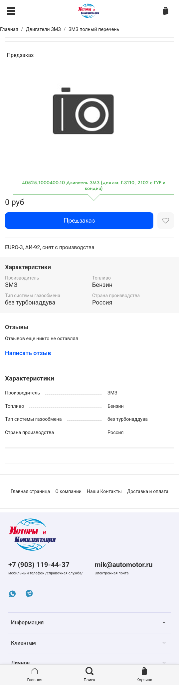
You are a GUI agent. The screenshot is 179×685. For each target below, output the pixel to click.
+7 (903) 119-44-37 (39, 565)
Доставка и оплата (147, 491)
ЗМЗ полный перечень (94, 29)
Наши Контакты (104, 491)
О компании (68, 491)
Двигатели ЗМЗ (43, 29)
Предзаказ (79, 220)
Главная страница (30, 491)
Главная (9, 29)
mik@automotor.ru (123, 565)
